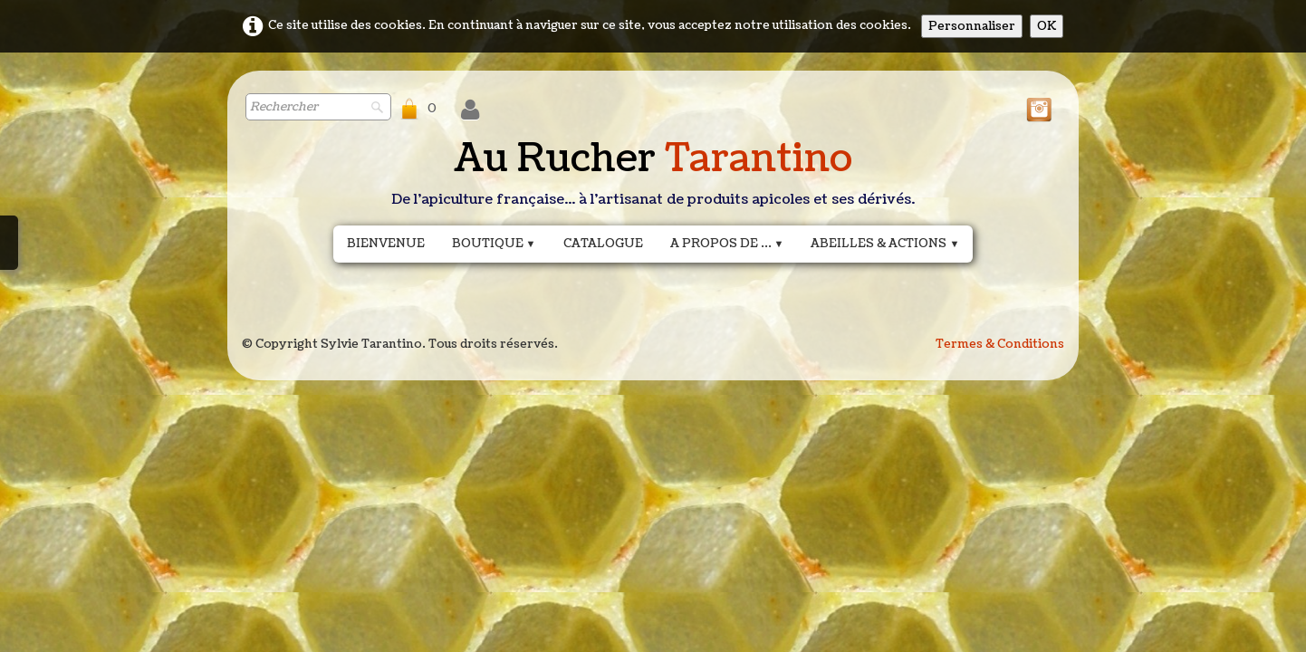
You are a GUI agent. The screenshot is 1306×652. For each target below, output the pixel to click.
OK (1046, 26)
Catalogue (603, 243)
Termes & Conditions (1000, 344)
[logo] (653, 177)
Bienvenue (386, 243)
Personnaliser (971, 26)
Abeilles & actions (885, 243)
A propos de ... (727, 243)
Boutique (494, 243)
